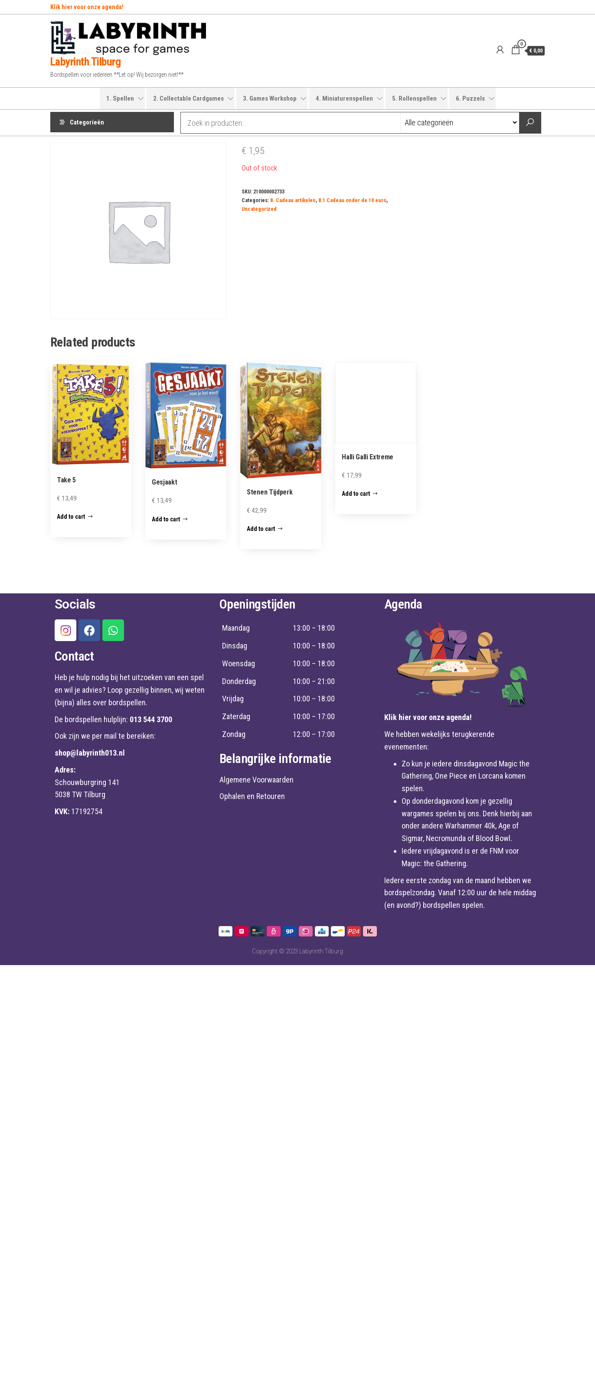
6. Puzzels (470, 98)
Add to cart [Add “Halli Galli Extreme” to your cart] (356, 493)
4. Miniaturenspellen (344, 98)
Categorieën (87, 123)
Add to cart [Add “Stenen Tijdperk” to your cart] (261, 528)
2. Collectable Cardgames (188, 98)
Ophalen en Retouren (252, 796)
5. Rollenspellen (414, 98)
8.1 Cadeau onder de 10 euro (352, 200)
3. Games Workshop (270, 98)
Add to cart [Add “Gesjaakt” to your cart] (166, 519)
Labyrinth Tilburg (85, 61)
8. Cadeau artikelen (293, 200)
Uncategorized (259, 209)
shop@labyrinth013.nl (90, 752)
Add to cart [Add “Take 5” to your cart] (71, 516)
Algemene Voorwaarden (256, 779)
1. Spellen (120, 98)
